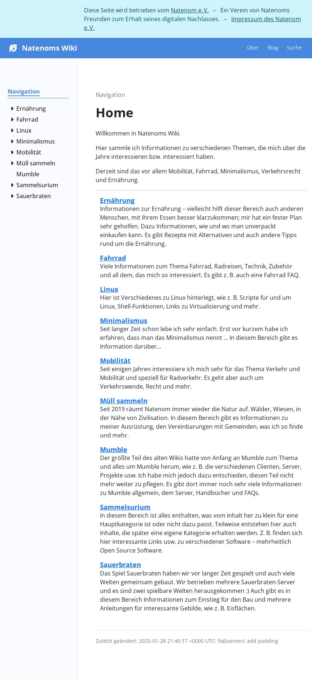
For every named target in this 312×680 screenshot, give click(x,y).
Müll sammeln (124, 400)
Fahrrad (113, 257)
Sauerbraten (120, 564)
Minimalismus (123, 320)
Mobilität (115, 360)
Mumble (113, 449)
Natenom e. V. (190, 10)
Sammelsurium (125, 506)
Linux (109, 289)
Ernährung (117, 200)
